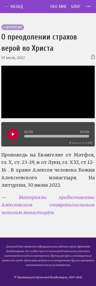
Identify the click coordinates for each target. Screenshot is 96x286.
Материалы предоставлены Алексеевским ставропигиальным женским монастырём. (48, 204)
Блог (76, 6)
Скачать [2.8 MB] (81, 143)
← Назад (14, 6)
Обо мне (58, 6)
